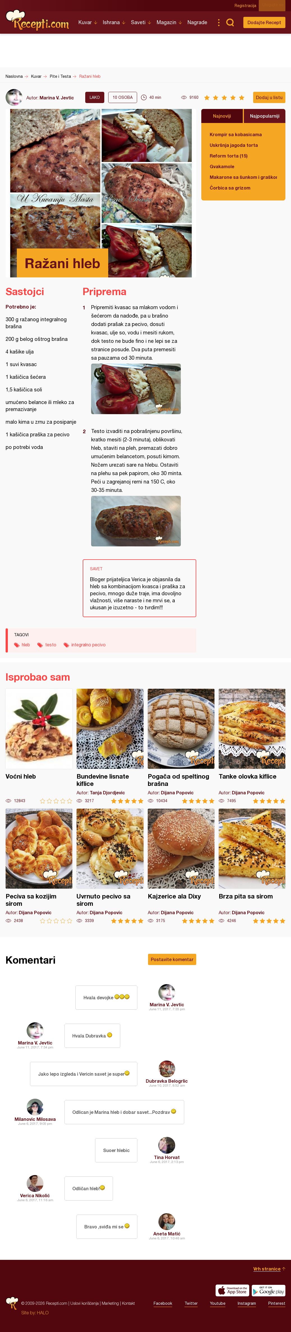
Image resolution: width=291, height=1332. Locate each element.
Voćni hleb (39, 746)
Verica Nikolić (35, 1195)
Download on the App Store (232, 1290)
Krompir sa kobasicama (236, 134)
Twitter (191, 1303)
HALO (42, 1312)
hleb (26, 644)
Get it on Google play (268, 1290)
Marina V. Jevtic (57, 97)
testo (50, 644)
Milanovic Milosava (35, 1119)
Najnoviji (222, 115)
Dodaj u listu (269, 97)
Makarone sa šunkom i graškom (243, 177)
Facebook (163, 1303)
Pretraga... (230, 22)
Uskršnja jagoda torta (234, 145)
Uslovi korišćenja (84, 1303)
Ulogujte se (274, 5)
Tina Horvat (167, 1157)
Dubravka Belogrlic (167, 1081)
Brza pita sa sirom (252, 866)
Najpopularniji (265, 115)
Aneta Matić (167, 1233)
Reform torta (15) (229, 155)
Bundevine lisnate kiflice (110, 746)
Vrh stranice (267, 1268)
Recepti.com (38, 20)
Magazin (166, 22)
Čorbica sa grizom (230, 187)
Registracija (247, 5)
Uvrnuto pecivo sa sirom (110, 866)
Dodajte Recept (264, 22)
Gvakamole (222, 166)
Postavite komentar (172, 959)
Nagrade (197, 22)
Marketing (110, 1303)
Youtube (217, 1303)
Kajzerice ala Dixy (181, 866)
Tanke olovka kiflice (252, 746)
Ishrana (111, 22)
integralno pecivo (88, 644)
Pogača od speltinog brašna (181, 746)
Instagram (247, 1303)
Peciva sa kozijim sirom (39, 866)
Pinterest (276, 1303)
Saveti (138, 22)
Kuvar (85, 22)
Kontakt (128, 1303)
